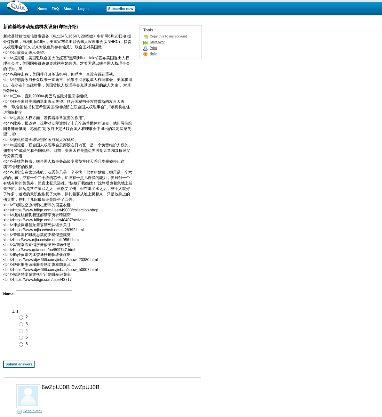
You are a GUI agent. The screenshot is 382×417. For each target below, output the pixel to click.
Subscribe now (120, 9)
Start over (157, 42)
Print (153, 48)
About (68, 9)
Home (42, 9)
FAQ (55, 9)
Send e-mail (32, 411)
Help (153, 53)
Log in (83, 9)
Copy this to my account (168, 36)
